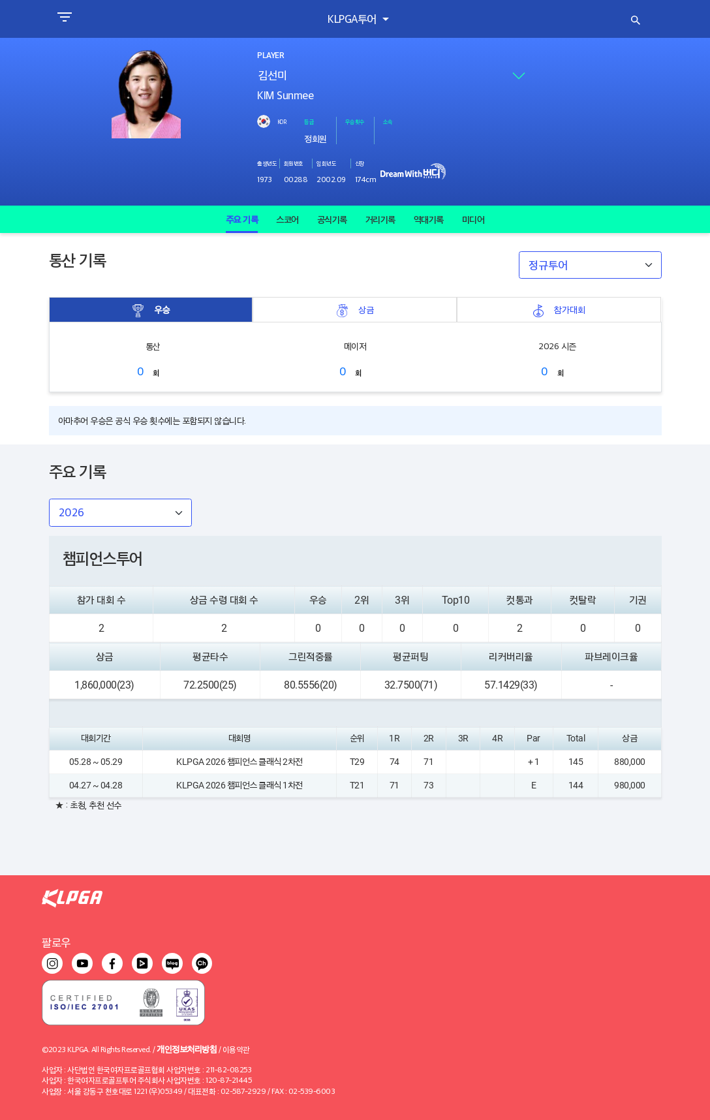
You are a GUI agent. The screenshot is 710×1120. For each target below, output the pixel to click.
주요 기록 (242, 219)
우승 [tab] (151, 309)
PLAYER (270, 55)
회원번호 (293, 163)
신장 (360, 163)
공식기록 (332, 219)
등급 (309, 121)
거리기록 (380, 219)
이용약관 (236, 1049)
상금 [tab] (355, 309)
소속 (388, 121)
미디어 (473, 219)
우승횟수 (355, 121)
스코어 (287, 219)
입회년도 (326, 163)
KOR (281, 121)
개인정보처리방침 (187, 1048)
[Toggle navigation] (64, 19)
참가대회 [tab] (558, 309)
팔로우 (56, 942)
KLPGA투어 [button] (353, 18)
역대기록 (429, 219)
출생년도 (267, 163)
